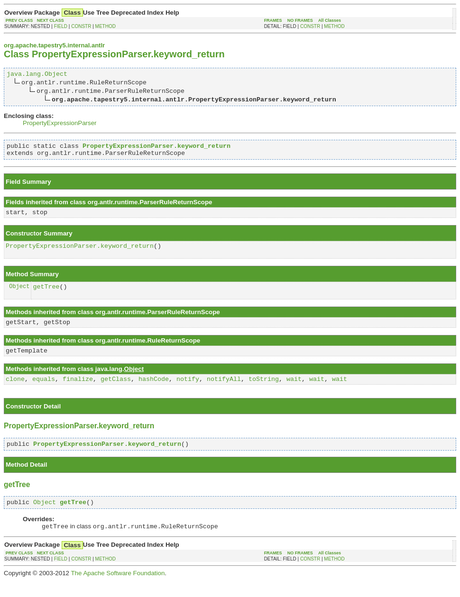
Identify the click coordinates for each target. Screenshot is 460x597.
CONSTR (81, 26)
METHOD (105, 26)
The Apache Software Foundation (118, 589)
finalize (78, 391)
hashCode (153, 391)
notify (187, 391)
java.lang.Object (37, 75)
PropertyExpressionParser (60, 124)
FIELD (60, 26)
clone (15, 391)
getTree (46, 294)
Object (19, 294)
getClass (116, 391)
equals (43, 391)
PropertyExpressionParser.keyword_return (80, 252)
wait (294, 391)
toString (263, 391)
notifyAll (224, 391)
